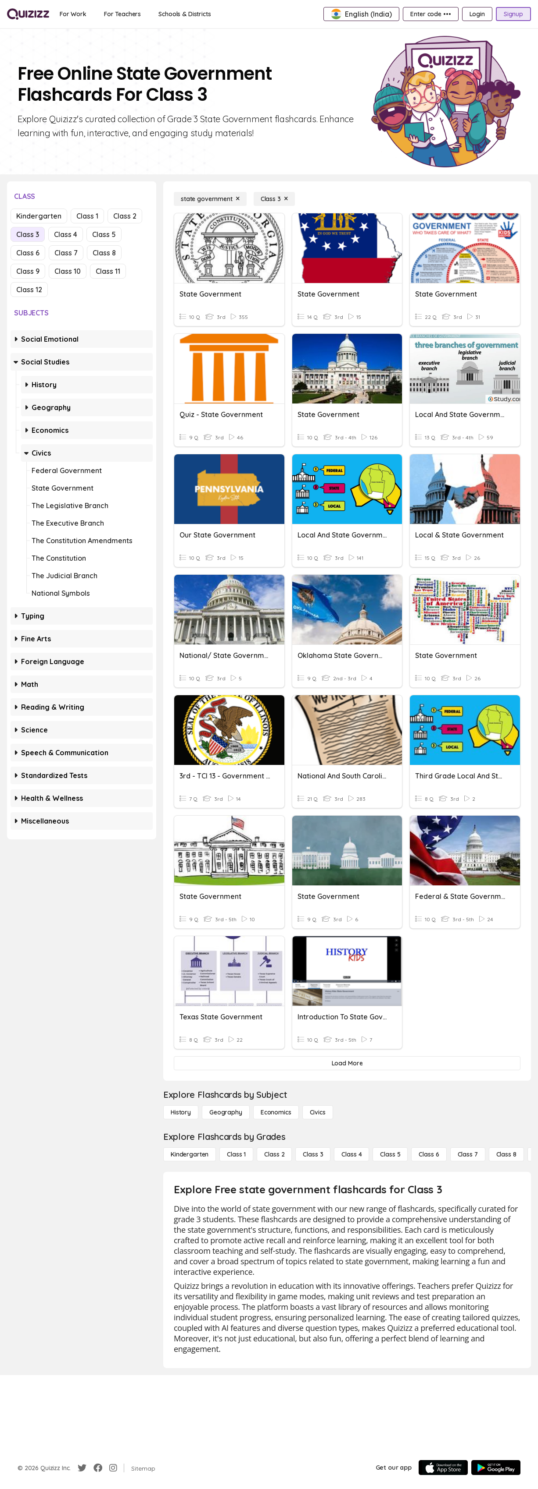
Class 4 (65, 234)
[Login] (477, 14)
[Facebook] (97, 1468)
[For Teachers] (122, 14)
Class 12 (29, 289)
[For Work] (73, 14)
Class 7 (66, 252)
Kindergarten (38, 216)
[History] (180, 1112)
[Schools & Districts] (184, 14)
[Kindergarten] (189, 1154)
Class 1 (87, 216)
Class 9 (27, 271)
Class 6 (27, 252)
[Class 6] (428, 1154)
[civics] (317, 1112)
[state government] (210, 199)
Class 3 (27, 234)
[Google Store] (495, 1467)
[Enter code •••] (430, 14)
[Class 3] (274, 199)
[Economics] (276, 1112)
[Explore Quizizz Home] (28, 14)
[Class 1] (236, 1154)
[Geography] (226, 1112)
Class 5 (104, 234)
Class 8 (104, 252)
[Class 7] (467, 1154)
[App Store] (443, 1467)
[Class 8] (506, 1154)
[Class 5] (390, 1154)
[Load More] (347, 1063)
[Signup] (513, 14)
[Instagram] (113, 1468)
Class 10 (67, 271)
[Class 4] (351, 1154)
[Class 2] (274, 1154)
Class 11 (108, 271)
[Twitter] (82, 1468)
